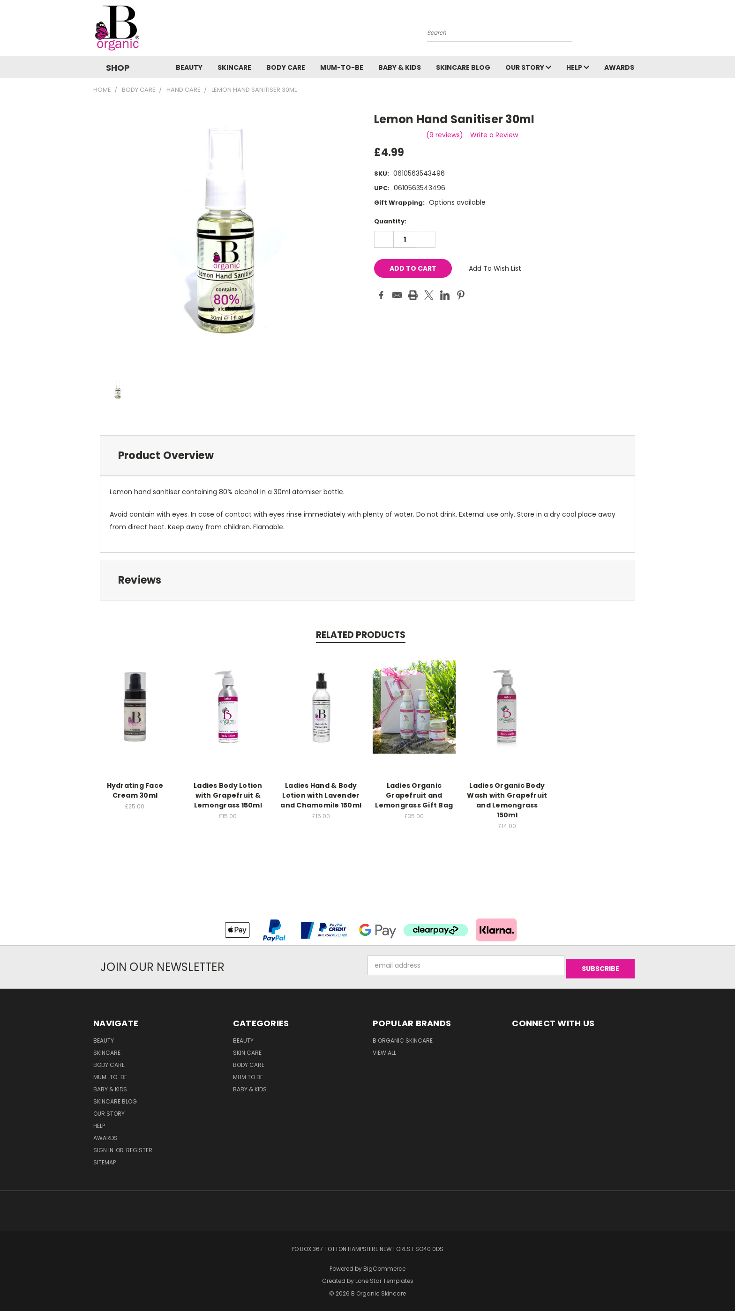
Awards (619, 67)
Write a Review (494, 135)
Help (577, 67)
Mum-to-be (341, 67)
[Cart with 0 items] (639, 30)
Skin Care (247, 1049)
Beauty (189, 67)
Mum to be (248, 1074)
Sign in (104, 1147)
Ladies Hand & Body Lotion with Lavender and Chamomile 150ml (320, 795)
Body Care (285, 67)
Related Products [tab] (360, 635)
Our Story (528, 67)
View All (384, 1049)
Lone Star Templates (384, 1278)
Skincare (234, 67)
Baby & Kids (399, 67)
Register (139, 1147)
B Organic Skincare (403, 1037)
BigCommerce (384, 1265)
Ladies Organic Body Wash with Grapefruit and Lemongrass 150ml (507, 800)
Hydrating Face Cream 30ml (135, 790)
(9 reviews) (444, 135)
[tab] (367, 455)
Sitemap (104, 1159)
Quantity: (390, 221)
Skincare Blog (463, 67)
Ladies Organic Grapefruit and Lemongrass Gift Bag (414, 795)
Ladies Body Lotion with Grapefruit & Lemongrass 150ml (228, 795)
